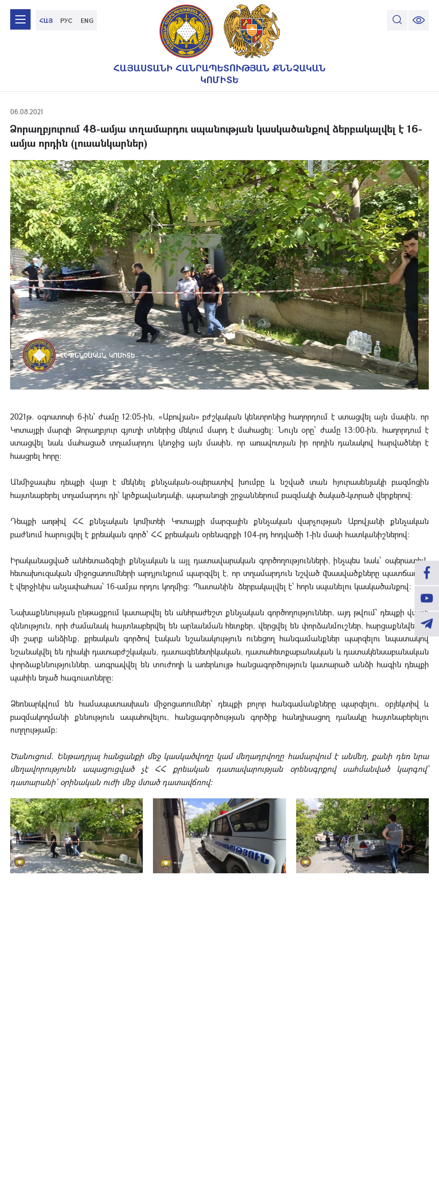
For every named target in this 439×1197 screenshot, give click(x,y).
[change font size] (418, 20)
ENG (87, 20)
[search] (397, 20)
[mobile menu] (20, 20)
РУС (66, 20)
